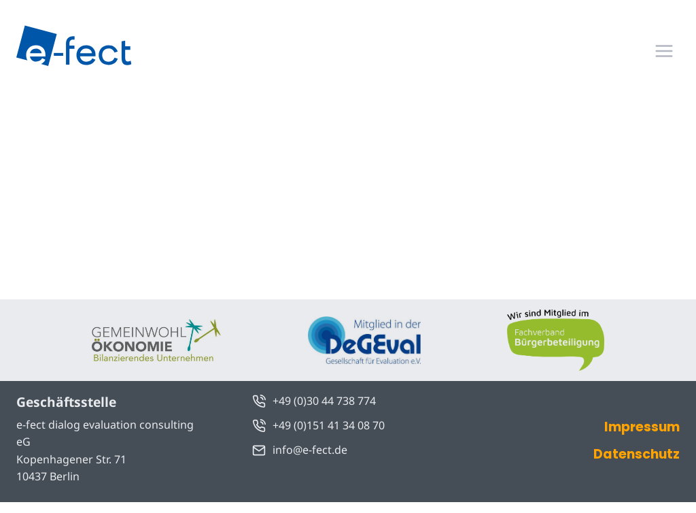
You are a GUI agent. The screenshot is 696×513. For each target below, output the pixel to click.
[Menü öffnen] (664, 51)
